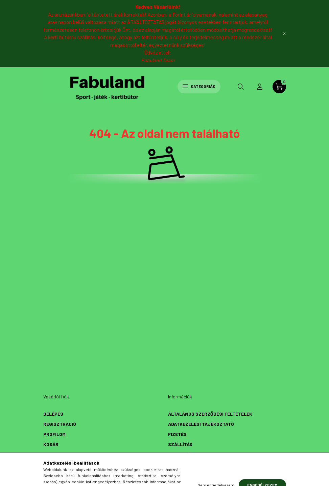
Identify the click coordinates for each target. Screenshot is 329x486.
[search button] (241, 86)
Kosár (50, 444)
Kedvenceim (57, 454)
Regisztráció (59, 424)
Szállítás (180, 444)
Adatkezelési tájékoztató (201, 424)
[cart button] (279, 86)
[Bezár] (284, 33)
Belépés (53, 414)
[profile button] (259, 86)
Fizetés (177, 434)
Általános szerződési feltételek (210, 414)
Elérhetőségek (187, 454)
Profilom (54, 434)
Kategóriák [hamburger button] (199, 86)
